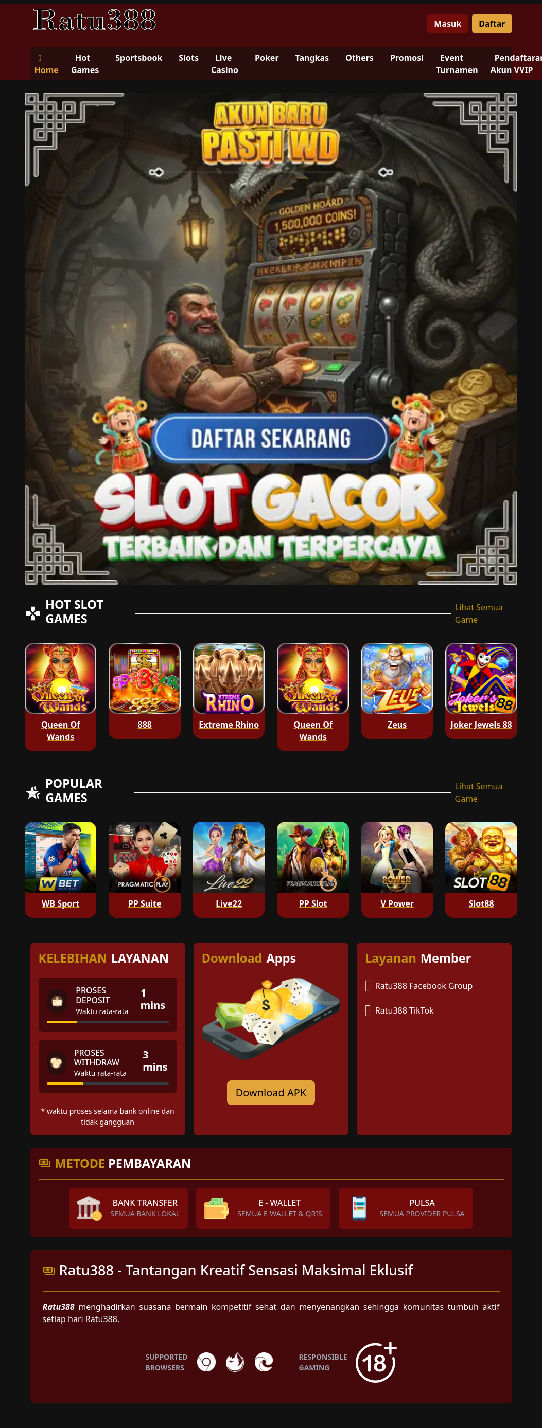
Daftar (492, 23)
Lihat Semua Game (479, 613)
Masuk (447, 23)
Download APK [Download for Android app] (271, 1092)
